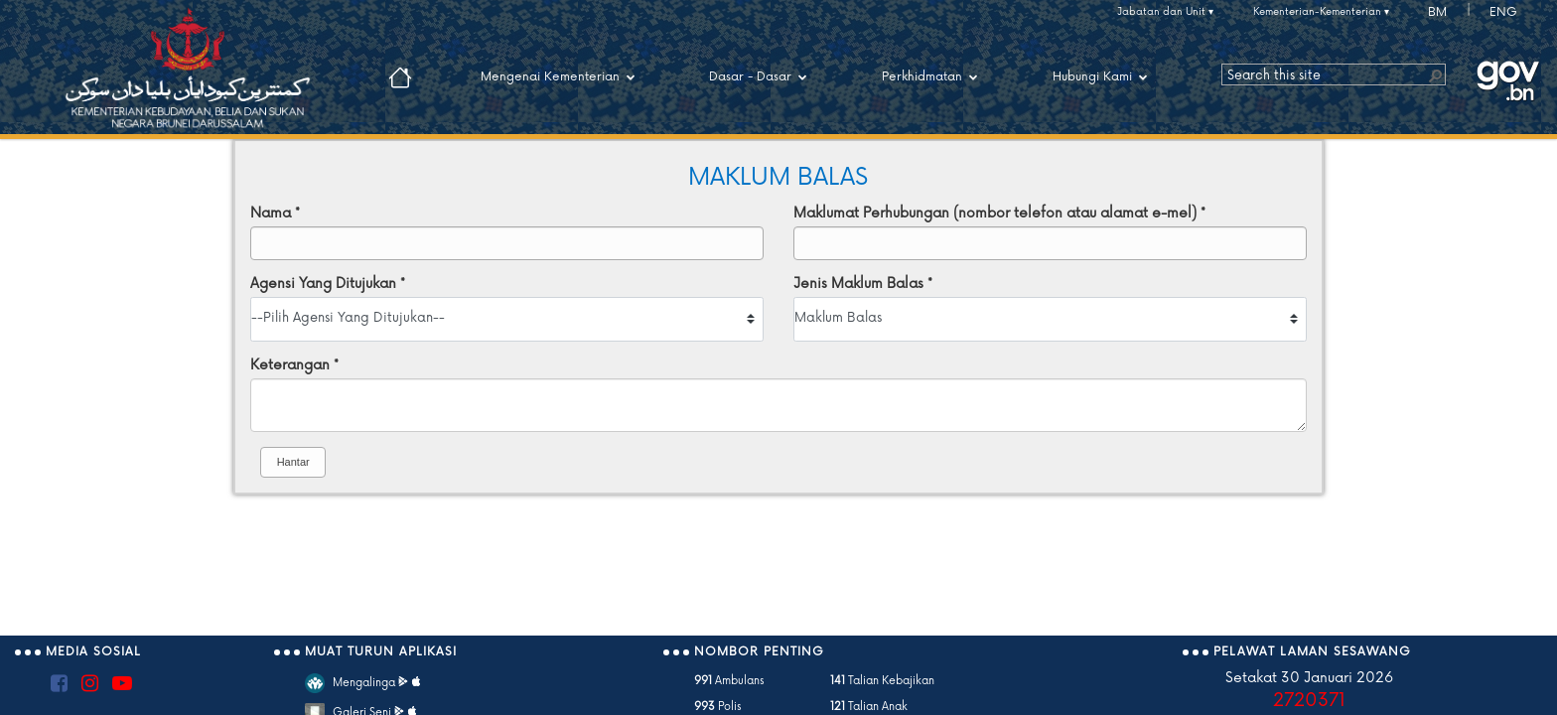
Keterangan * (294, 365)
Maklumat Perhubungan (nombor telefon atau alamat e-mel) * (999, 213)
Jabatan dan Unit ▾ (1165, 12)
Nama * (275, 213)
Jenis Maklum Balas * (862, 283)
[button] (1435, 74)
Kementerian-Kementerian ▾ (1321, 12)
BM (1437, 12)
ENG (1503, 12)
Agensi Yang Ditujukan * (327, 283)
